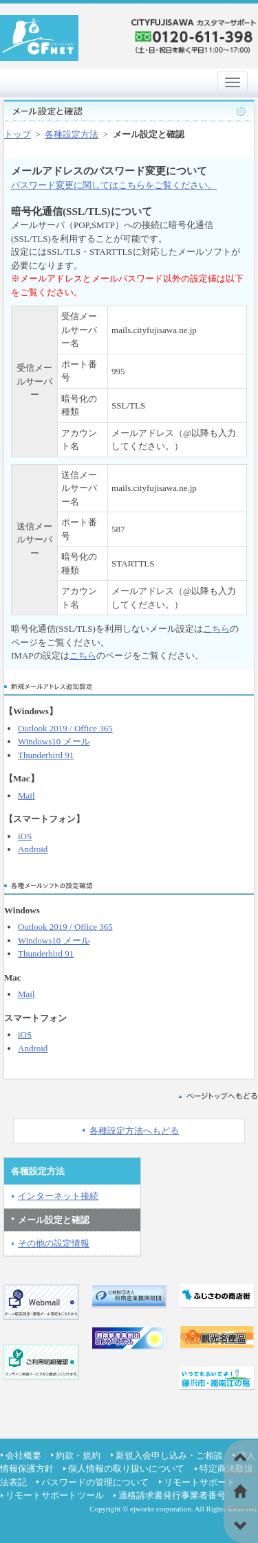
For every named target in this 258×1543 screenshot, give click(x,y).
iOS (25, 836)
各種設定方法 (71, 134)
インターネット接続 (58, 1196)
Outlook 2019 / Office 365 (65, 728)
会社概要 (23, 1455)
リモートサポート (199, 1482)
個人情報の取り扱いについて (126, 1468)
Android (32, 849)
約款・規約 (78, 1455)
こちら (216, 629)
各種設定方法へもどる (134, 1130)
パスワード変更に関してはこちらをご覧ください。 (114, 185)
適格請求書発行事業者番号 (172, 1495)
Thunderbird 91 (46, 755)
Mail (26, 795)
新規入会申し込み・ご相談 (169, 1455)
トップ (17, 134)
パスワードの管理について (95, 1482)
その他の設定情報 (53, 1243)
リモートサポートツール (55, 1495)
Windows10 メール (54, 741)
